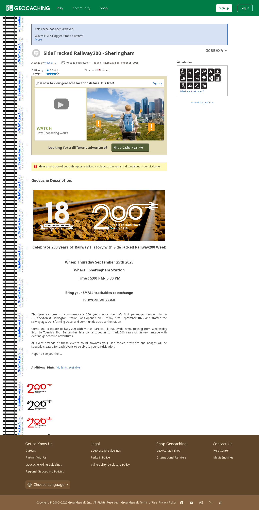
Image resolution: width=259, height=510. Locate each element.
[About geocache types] (36, 53)
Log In (245, 8)
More (38, 39)
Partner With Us (36, 457)
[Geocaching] (28, 8)
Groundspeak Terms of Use (139, 502)
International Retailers (171, 457)
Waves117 (50, 62)
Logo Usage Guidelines (106, 450)
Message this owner (78, 62)
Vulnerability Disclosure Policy (110, 464)
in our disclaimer (150, 166)
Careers (31, 450)
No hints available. (68, 367)
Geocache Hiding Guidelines (44, 464)
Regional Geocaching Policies (45, 471)
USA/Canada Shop (168, 450)
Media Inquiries (223, 457)
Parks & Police (100, 457)
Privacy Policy (167, 502)
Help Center (221, 450)
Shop (104, 8)
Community (81, 8)
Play (60, 8)
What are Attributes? (192, 91)
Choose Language (47, 484)
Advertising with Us (202, 102)
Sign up (224, 8)
